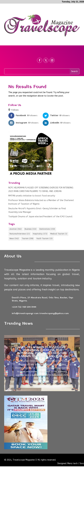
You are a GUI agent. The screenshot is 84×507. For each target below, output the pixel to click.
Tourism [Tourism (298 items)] (27, 238)
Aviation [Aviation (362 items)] (16, 229)
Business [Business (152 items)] (30, 229)
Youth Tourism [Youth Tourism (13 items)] (44, 238)
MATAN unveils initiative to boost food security (31, 195)
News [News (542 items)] (14, 238)
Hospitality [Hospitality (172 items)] (40, 234)
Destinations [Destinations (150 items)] (47, 229)
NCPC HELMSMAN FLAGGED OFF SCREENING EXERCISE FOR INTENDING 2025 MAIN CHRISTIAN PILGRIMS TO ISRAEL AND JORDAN (42, 352)
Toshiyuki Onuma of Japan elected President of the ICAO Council (40, 216)
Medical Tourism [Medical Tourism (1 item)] (58, 234)
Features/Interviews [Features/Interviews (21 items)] (20, 234)
